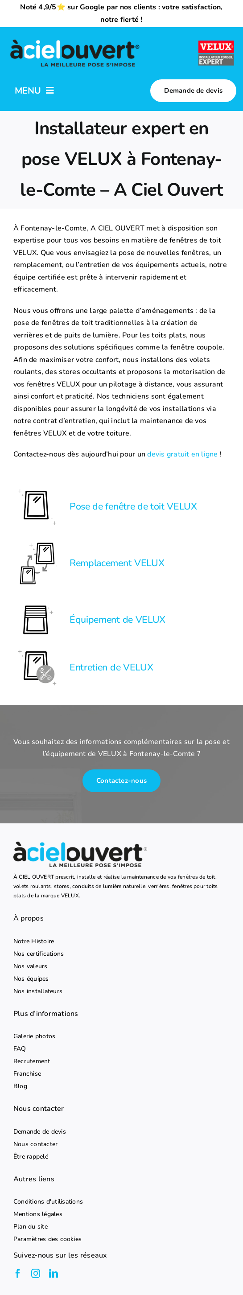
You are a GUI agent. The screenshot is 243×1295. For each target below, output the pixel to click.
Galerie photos (34, 1036)
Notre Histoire (33, 941)
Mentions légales (37, 1214)
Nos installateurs (37, 991)
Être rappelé (30, 1157)
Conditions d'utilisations (48, 1202)
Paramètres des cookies (47, 1239)
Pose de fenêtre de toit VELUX (133, 506)
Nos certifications (38, 954)
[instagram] (35, 1273)
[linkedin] (53, 1273)
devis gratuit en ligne (182, 454)
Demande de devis (39, 1132)
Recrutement (31, 1061)
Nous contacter (35, 1144)
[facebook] (17, 1273)
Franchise (27, 1074)
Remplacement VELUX (117, 563)
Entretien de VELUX (111, 667)
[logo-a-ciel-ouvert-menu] (74, 40)
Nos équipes (31, 979)
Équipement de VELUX (117, 619)
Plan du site (30, 1227)
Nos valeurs (30, 966)
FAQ (19, 1049)
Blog (20, 1086)
